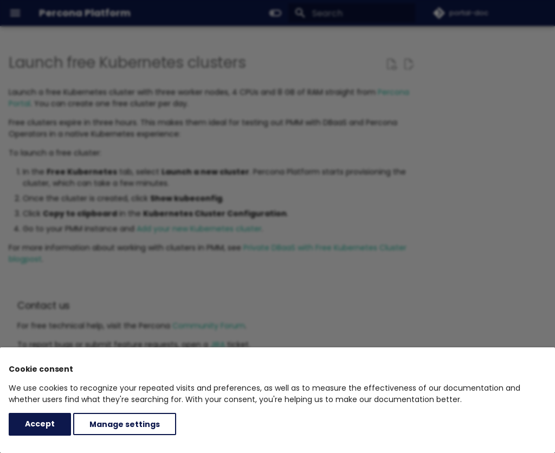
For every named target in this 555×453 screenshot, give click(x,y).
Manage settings (124, 423)
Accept (40, 423)
